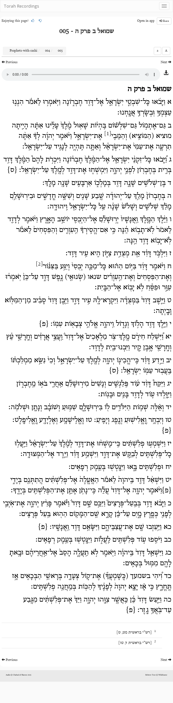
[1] (107, 134)
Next (166, 62)
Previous (10, 62)
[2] (39, 264)
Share (164, 20)
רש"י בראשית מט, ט (134, 633)
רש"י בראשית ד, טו (135, 643)
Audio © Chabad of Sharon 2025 (18, 675)
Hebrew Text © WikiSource (156, 675)
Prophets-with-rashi (23, 51)
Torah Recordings (21, 6)
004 (47, 51)
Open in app (145, 21)
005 (60, 51)
